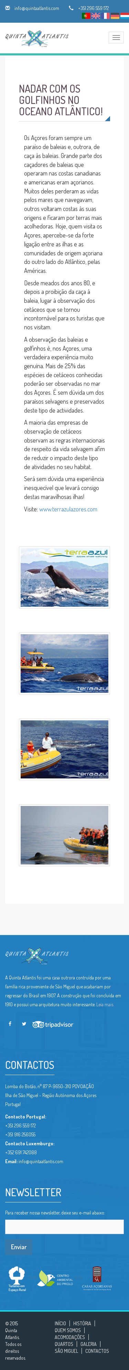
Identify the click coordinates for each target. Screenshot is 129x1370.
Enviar (18, 1247)
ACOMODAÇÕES (70, 1337)
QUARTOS (64, 1344)
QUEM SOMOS (68, 1330)
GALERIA (88, 1344)
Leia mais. (105, 1004)
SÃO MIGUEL (66, 1351)
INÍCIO (60, 1323)
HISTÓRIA (82, 1323)
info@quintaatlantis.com (36, 8)
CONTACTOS (97, 1351)
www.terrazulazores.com (68, 509)
